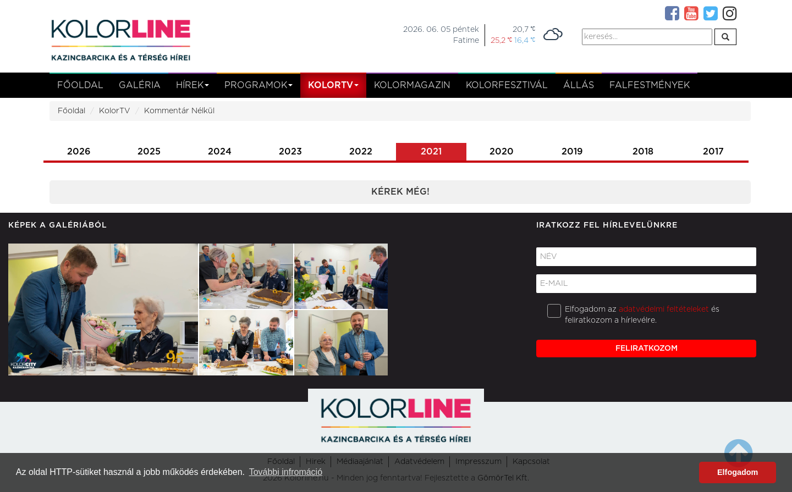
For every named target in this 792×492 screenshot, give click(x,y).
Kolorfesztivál (507, 85)
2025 (149, 151)
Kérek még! (400, 191)
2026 (79, 151)
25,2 (501, 40)
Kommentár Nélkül (179, 111)
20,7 (524, 29)
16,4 (524, 40)
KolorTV (114, 111)
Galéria (140, 85)
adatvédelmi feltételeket (664, 309)
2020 (502, 151)
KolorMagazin (412, 85)
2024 (220, 151)
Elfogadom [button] (737, 472)
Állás (578, 85)
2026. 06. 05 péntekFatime (441, 35)
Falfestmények (649, 85)
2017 (713, 151)
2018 (642, 151)
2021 (431, 151)
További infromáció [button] (285, 472)
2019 (572, 151)
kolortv (333, 85)
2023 (290, 151)
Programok (258, 85)
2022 (360, 151)
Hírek (192, 85)
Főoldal (80, 85)
